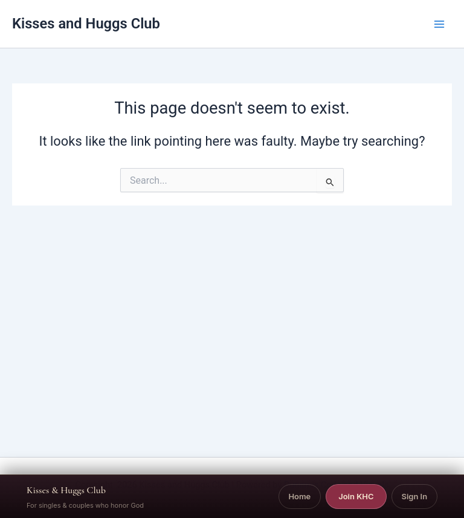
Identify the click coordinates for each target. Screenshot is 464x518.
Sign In (414, 496)
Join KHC (356, 496)
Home (299, 496)
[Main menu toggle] (439, 24)
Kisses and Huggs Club (86, 23)
